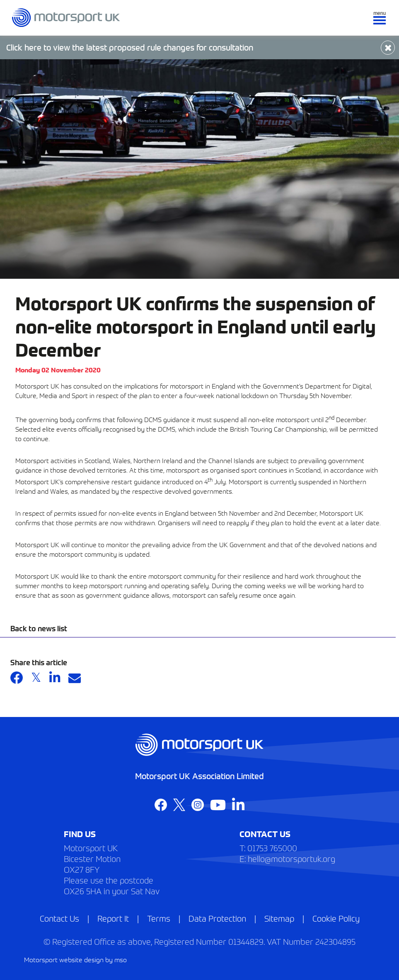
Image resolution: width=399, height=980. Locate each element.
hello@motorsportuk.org (291, 858)
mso (120, 959)
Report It (113, 918)
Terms (158, 918)
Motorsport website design (64, 959)
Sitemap (279, 918)
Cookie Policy (336, 918)
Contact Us (59, 918)
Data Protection (217, 918)
